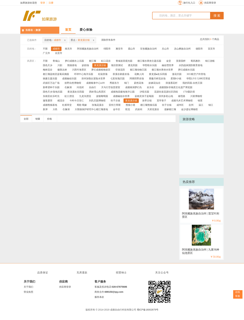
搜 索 (217, 15)
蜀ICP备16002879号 (148, 309)
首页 (68, 29)
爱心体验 (86, 29)
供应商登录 (210, 3)
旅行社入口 (189, 3)
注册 (51, 3)
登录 (42, 3)
